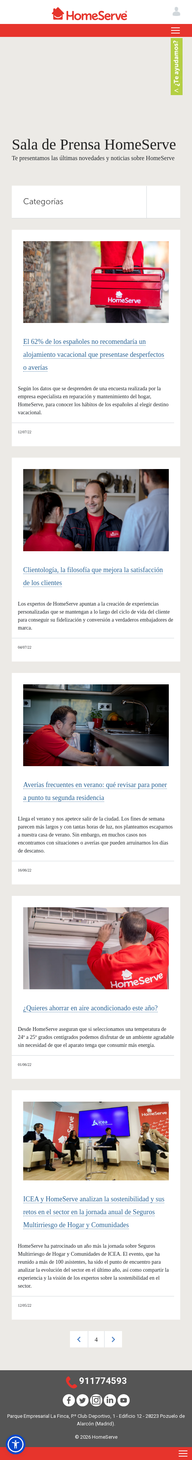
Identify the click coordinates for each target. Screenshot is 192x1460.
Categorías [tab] (101, 202)
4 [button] (96, 1339)
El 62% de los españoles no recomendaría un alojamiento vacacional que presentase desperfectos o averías (93, 354)
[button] (16, 1444)
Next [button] (113, 1339)
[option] (96, 1339)
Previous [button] (79, 1339)
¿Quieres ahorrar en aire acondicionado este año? (90, 1008)
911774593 (103, 1381)
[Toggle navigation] (175, 30)
